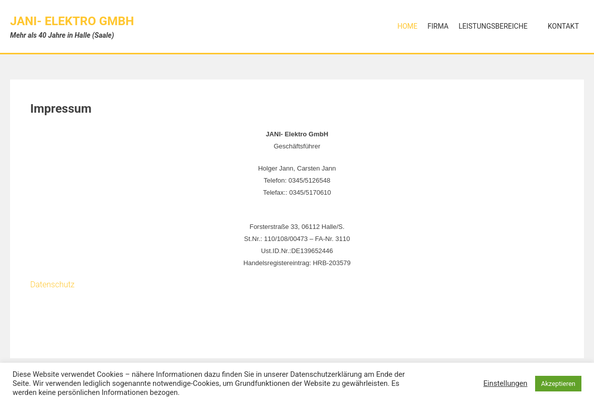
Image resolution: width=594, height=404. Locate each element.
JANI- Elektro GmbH (72, 21)
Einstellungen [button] (505, 383)
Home (407, 26)
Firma (438, 26)
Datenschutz (52, 284)
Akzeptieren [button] (558, 383)
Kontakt (563, 26)
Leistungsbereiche (493, 26)
